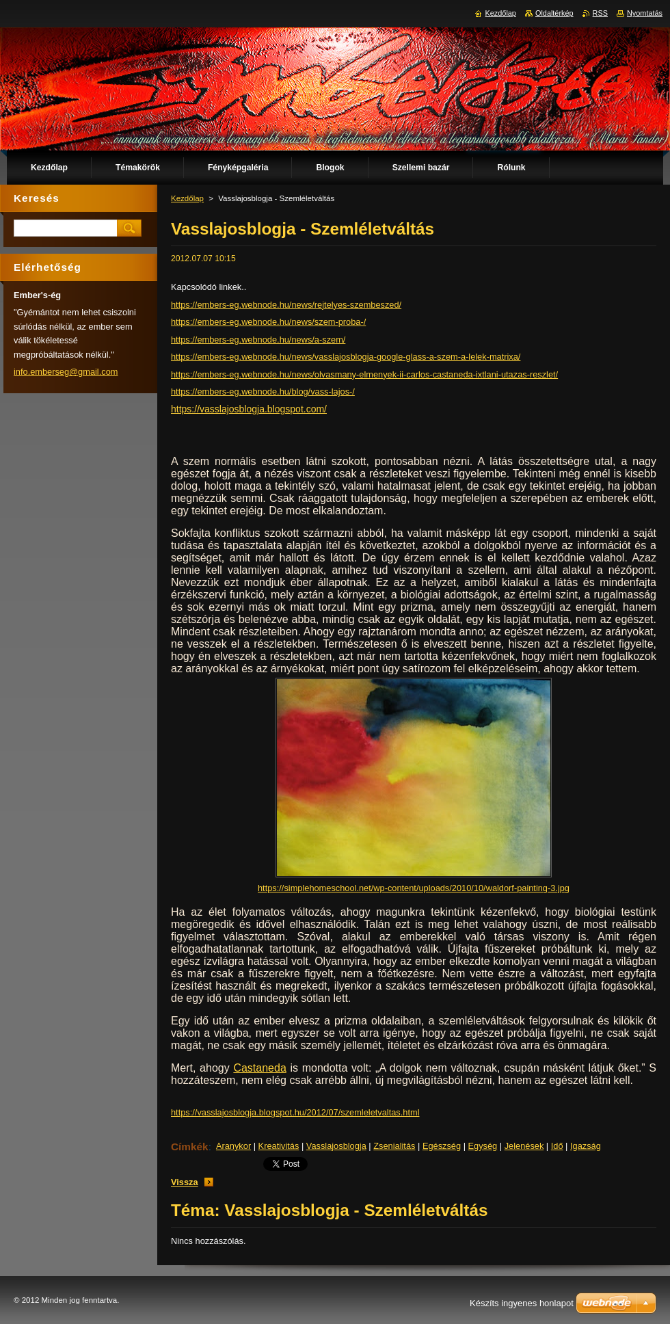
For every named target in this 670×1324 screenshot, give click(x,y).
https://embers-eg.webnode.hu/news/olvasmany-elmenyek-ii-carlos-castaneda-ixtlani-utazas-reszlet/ (364, 374)
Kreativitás (278, 1146)
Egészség (442, 1146)
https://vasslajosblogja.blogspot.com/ (249, 408)
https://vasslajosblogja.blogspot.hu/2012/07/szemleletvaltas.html (295, 1112)
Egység (483, 1146)
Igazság (585, 1146)
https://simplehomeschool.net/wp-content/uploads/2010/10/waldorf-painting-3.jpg (414, 888)
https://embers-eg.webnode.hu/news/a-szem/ (258, 339)
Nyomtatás (644, 13)
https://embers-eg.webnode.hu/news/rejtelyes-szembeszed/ (286, 305)
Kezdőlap (187, 198)
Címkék (190, 1146)
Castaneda (259, 1068)
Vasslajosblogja (336, 1146)
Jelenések (524, 1146)
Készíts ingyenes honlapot (522, 1303)
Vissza (184, 1182)
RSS (600, 13)
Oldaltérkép (554, 13)
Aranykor (233, 1146)
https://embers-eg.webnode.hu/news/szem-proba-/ (268, 322)
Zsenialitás (394, 1146)
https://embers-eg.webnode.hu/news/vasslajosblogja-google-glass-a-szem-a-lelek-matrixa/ (345, 357)
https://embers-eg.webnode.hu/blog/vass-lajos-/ (263, 391)
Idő (557, 1146)
